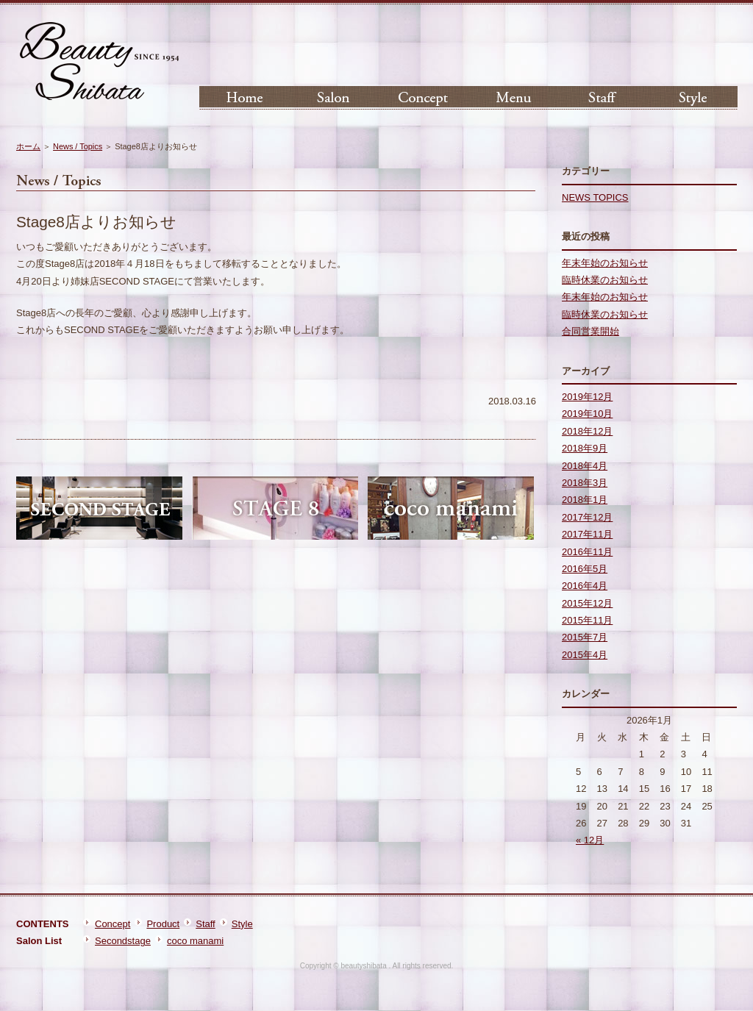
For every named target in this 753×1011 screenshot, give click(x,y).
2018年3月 (584, 482)
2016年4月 (584, 585)
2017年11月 (587, 534)
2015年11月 (587, 620)
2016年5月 (584, 568)
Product (162, 923)
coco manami (195, 940)
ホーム (28, 146)
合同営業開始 (590, 331)
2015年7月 (584, 637)
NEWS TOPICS (595, 197)
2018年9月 (584, 448)
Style (242, 923)
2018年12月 (587, 431)
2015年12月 (587, 603)
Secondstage (123, 940)
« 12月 (590, 840)
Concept (112, 923)
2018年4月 (584, 465)
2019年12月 (587, 396)
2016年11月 (587, 551)
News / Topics (77, 146)
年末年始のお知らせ (605, 262)
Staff (205, 923)
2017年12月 (587, 517)
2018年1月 (584, 499)
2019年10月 (587, 413)
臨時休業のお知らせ (605, 279)
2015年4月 (584, 654)
